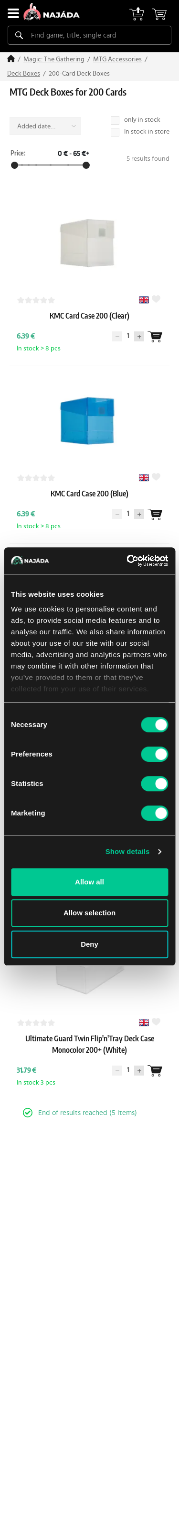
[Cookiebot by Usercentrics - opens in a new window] (127, 560)
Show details (127, 851)
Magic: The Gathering (53, 59)
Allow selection (89, 913)
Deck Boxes (23, 73)
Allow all (89, 882)
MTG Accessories (117, 59)
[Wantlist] (154, 336)
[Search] (19, 35)
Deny (89, 944)
